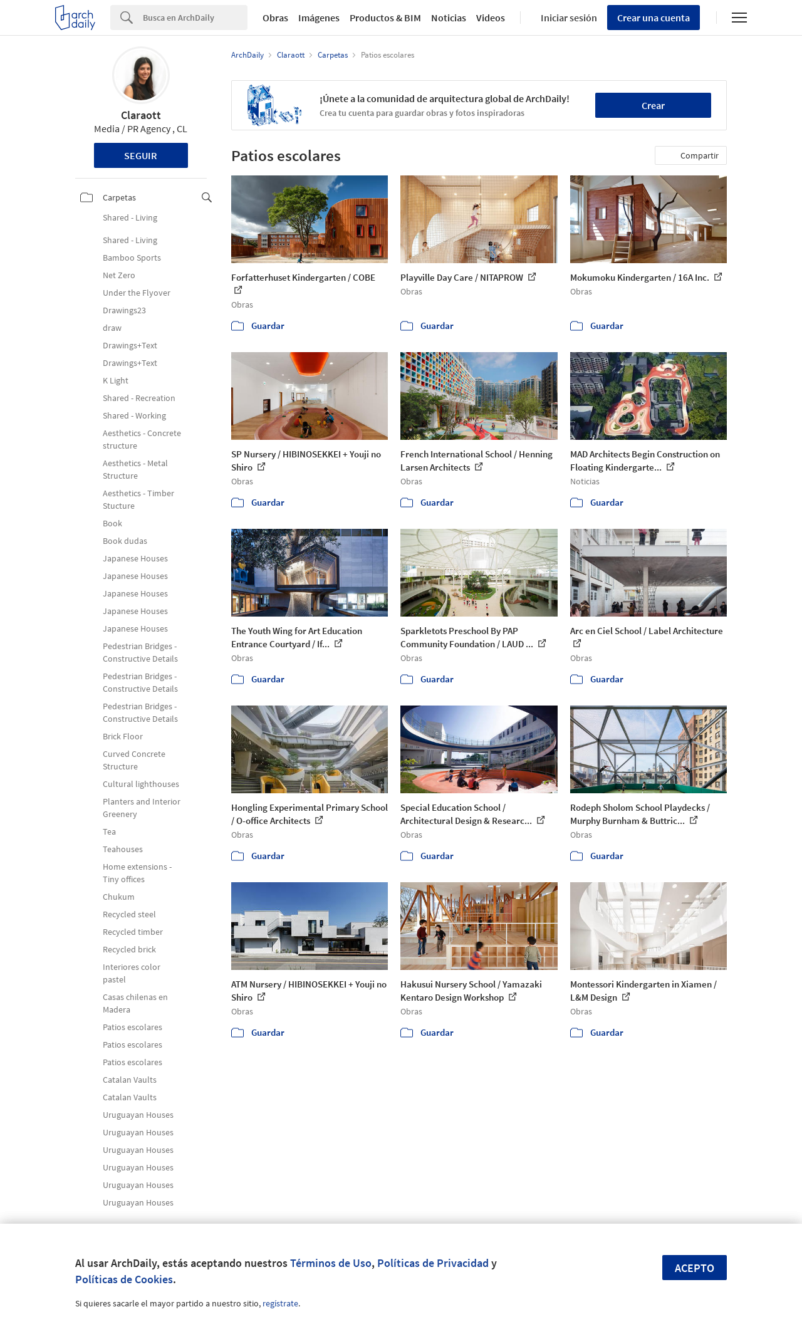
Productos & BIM (385, 18)
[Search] (195, 17)
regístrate (280, 1303)
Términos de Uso (331, 1263)
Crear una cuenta (653, 17)
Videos (490, 18)
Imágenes (319, 18)
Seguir (140, 155)
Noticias (448, 18)
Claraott (141, 115)
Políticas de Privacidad (433, 1263)
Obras (275, 18)
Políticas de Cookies (124, 1279)
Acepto (694, 1268)
